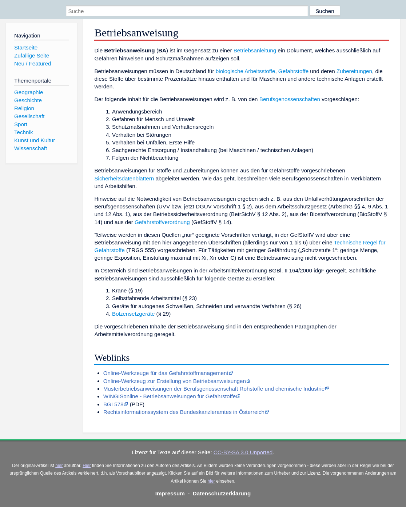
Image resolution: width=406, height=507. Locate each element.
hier (59, 465)
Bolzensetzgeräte (133, 314)
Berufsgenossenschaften (289, 99)
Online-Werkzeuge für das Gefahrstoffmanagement (165, 373)
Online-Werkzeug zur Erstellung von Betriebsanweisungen (174, 381)
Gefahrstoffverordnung (162, 222)
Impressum (170, 493)
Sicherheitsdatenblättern (124, 178)
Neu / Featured (32, 63)
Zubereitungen (354, 71)
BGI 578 (113, 404)
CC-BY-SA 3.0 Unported (243, 452)
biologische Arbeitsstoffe (245, 71)
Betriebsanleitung (255, 50)
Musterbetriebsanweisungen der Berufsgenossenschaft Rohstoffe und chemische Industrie (214, 389)
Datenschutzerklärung (222, 493)
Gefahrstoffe (293, 71)
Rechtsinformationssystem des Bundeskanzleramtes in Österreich (183, 412)
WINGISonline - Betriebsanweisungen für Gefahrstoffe (169, 396)
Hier (87, 465)
